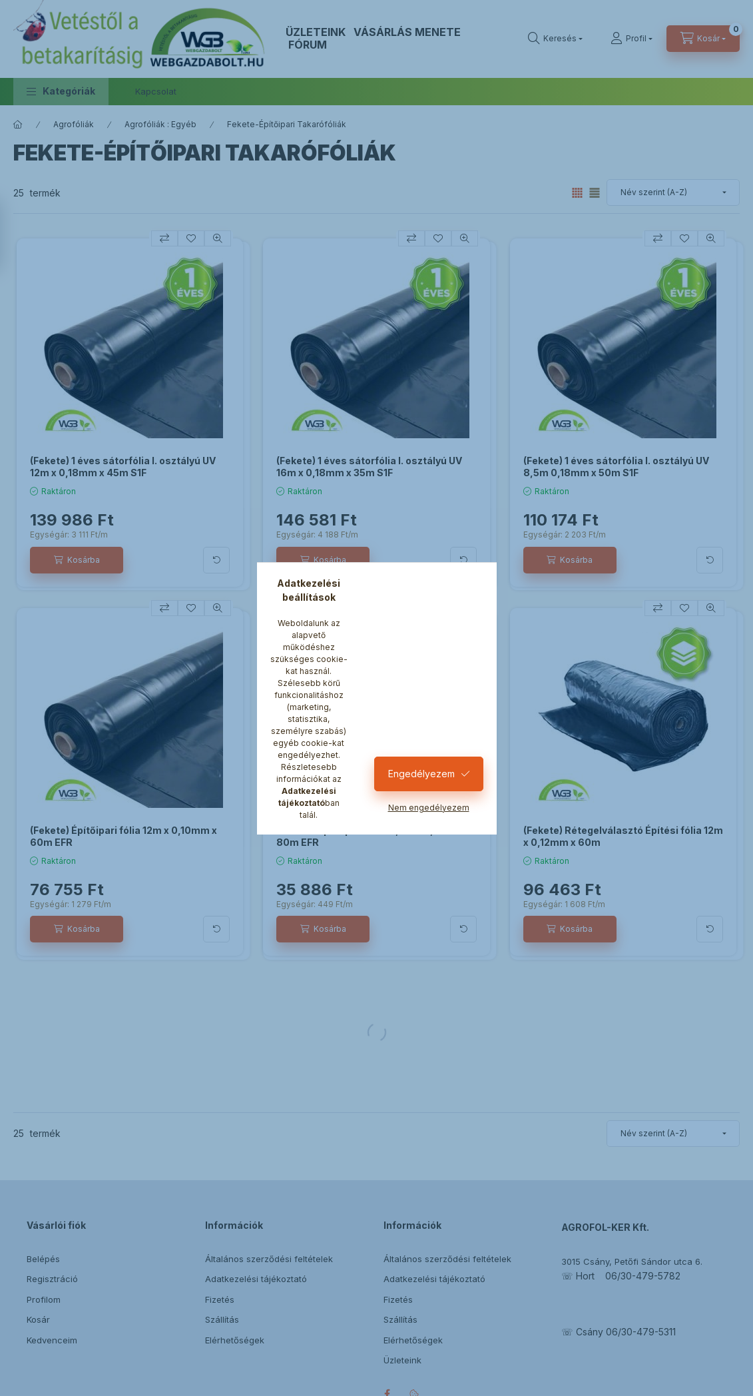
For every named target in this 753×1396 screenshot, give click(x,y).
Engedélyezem (421, 773)
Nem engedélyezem (428, 808)
